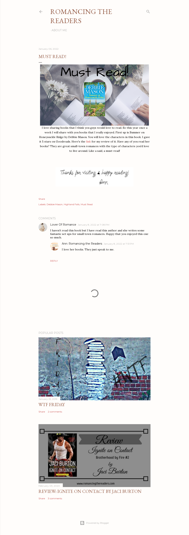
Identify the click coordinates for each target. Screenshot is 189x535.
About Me (59, 30)
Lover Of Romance (63, 224)
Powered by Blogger (94, 523)
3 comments (55, 498)
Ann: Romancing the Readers (82, 243)
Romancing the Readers (81, 16)
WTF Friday (51, 404)
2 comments (55, 411)
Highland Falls (72, 204)
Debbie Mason (55, 204)
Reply (54, 260)
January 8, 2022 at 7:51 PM (119, 243)
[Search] (148, 11)
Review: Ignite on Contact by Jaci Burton (90, 491)
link (88, 141)
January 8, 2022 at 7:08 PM (93, 224)
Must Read (87, 204)
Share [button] (41, 198)
